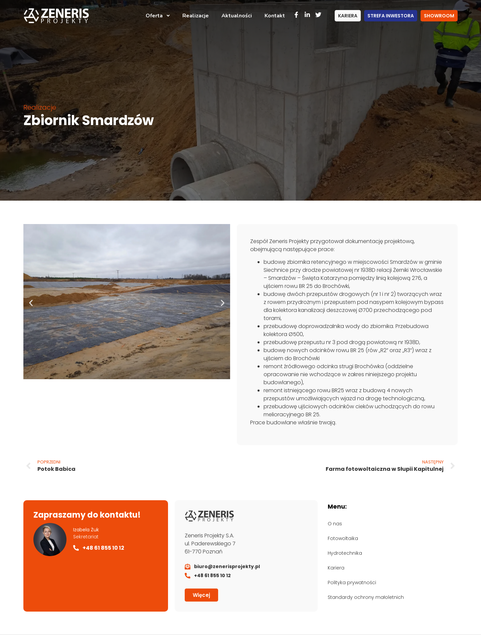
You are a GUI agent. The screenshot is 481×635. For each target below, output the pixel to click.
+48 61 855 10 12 (103, 548)
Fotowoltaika (343, 538)
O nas (335, 523)
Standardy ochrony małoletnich (366, 597)
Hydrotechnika (345, 553)
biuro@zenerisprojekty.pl (227, 566)
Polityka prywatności (352, 582)
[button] (31, 303)
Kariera (336, 567)
